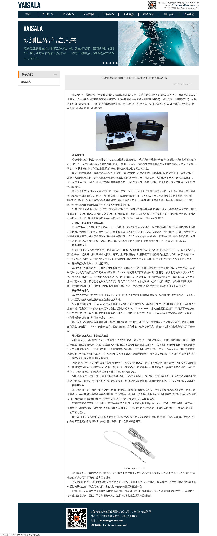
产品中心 (68, 14)
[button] (100, 63)
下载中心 (108, 14)
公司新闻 (48, 14)
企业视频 (128, 14)
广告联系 (35, 534)
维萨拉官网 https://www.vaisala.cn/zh (181, 8)
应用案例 (88, 14)
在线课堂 (148, 14)
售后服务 (168, 14)
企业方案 (26, 81)
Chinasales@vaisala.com (110, 520)
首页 (28, 14)
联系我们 (188, 14)
